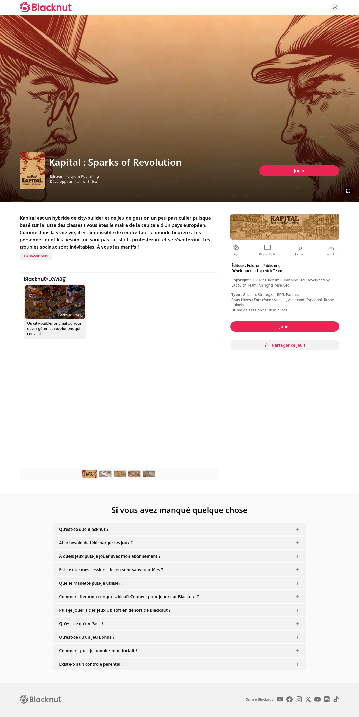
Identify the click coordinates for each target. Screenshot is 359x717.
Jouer (299, 170)
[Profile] (335, 7)
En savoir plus (36, 256)
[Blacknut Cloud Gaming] (46, 7)
